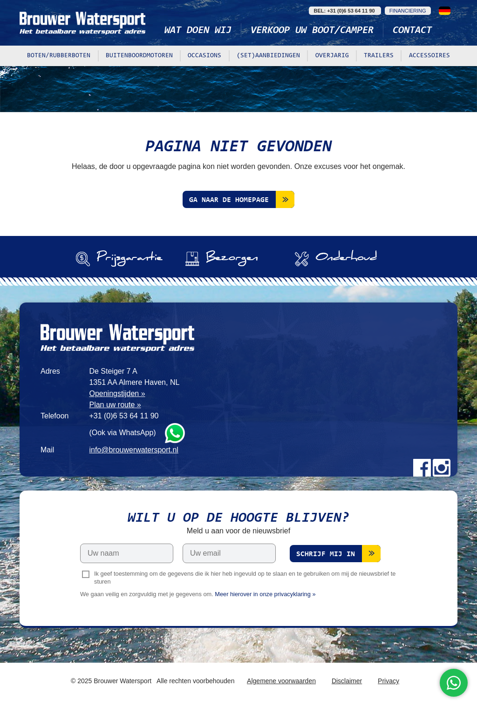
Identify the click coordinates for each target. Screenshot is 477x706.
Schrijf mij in (325, 554)
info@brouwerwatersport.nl (133, 450)
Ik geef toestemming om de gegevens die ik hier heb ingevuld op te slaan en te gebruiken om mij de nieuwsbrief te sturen (244, 577)
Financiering (407, 10)
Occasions (204, 56)
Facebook (422, 468)
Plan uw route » (115, 405)
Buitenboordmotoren (139, 56)
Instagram (441, 468)
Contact (412, 31)
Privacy (388, 681)
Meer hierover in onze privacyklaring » (265, 594)
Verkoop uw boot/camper (312, 31)
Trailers (379, 56)
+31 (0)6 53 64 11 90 (123, 416)
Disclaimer (347, 681)
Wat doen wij (198, 31)
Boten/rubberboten (58, 56)
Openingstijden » (117, 393)
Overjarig (332, 56)
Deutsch (444, 11)
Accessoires (429, 56)
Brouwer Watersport (82, 22)
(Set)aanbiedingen (268, 56)
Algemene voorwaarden (281, 681)
